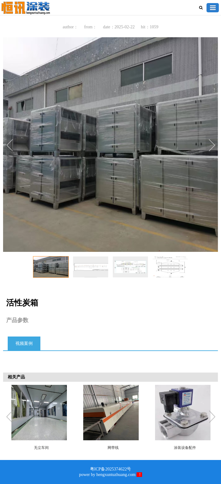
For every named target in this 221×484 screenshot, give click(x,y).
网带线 (113, 448)
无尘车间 (41, 448)
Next (212, 146)
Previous (11, 146)
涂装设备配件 (185, 448)
